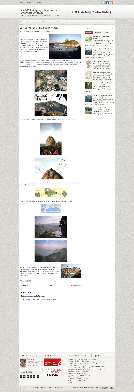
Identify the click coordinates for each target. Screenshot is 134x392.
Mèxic (86, 378)
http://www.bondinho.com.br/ (63, 201)
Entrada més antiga (76, 285)
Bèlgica (86, 361)
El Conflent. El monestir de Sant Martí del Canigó (102, 96)
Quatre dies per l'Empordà (101, 61)
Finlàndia (85, 371)
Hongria (86, 373)
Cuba (85, 367)
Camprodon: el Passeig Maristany (103, 83)
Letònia (88, 377)
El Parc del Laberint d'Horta (101, 72)
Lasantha (95, 387)
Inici (22, 3)
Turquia (70, 382)
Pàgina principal (26, 22)
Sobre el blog (38, 3)
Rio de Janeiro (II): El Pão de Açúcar (39, 28)
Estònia (78, 371)
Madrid (80, 378)
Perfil (29, 3)
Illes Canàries (72, 375)
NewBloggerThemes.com (108, 388)
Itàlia (88, 375)
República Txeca (82, 380)
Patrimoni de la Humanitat (99, 370)
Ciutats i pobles (96, 363)
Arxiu (106, 32)
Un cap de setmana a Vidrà (101, 108)
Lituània (72, 378)
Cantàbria (71, 363)
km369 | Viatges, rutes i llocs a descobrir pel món (39, 11)
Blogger (24, 389)
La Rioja (80, 377)
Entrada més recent (26, 285)
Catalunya (73, 365)
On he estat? (41, 21)
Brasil (30, 31)
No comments (46, 31)
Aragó (72, 361)
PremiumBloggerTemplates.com (106, 387)
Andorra (88, 359)
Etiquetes (98, 32)
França (70, 373)
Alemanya (71, 359)
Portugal (70, 380)
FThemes (81, 387)
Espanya (79, 369)
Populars (89, 32)
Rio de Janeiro (36, 31)
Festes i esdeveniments (98, 366)
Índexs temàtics (56, 21)
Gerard (31, 359)
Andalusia (80, 359)
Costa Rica (79, 367)
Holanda (79, 373)
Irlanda (81, 375)
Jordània (73, 377)
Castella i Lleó (83, 363)
